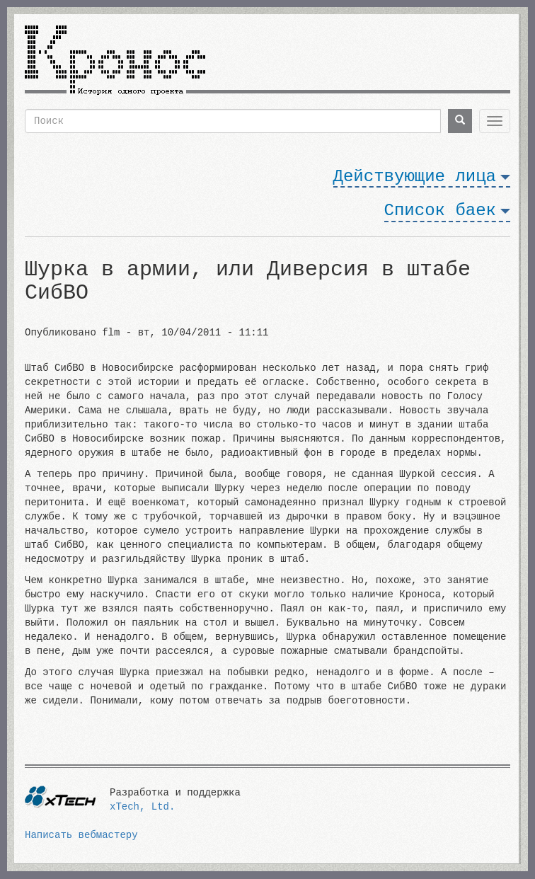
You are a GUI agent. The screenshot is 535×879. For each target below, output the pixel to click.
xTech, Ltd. (142, 806)
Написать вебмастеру (81, 835)
